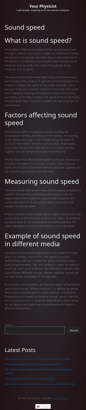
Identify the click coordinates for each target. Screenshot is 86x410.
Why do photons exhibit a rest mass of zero (30, 378)
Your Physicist (43, 6)
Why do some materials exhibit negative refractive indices (38, 358)
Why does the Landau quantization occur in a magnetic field (39, 383)
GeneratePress (60, 398)
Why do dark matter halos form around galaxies (32, 363)
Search (9, 325)
